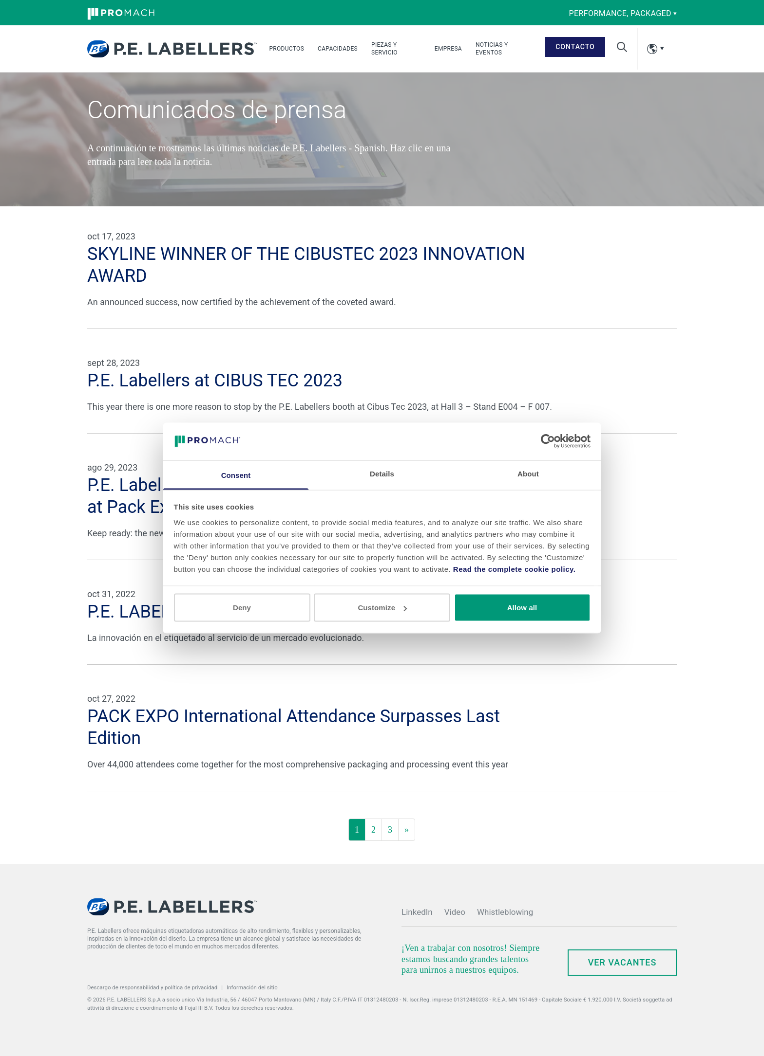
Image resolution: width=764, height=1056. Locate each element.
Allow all (522, 607)
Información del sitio (252, 987)
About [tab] (528, 473)
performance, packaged (623, 13)
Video (454, 912)
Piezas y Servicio (384, 48)
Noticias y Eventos (492, 48)
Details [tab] (382, 473)
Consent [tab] (236, 475)
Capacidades (338, 48)
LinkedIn (417, 912)
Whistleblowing (505, 912)
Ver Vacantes (622, 962)
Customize (382, 607)
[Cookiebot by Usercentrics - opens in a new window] (548, 441)
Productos (286, 48)
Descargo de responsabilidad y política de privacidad (152, 987)
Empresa (448, 48)
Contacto (575, 47)
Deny (242, 607)
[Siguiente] (407, 829)
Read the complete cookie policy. (514, 568)
